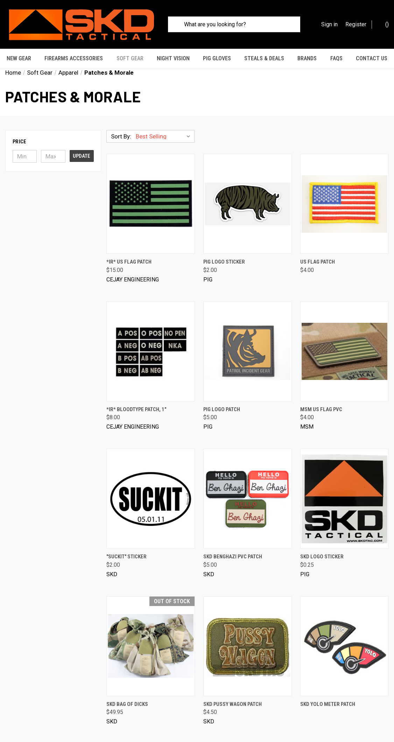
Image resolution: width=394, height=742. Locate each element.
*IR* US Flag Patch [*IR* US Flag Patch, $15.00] (129, 252)
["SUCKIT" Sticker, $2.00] (151, 488)
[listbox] (164, 126)
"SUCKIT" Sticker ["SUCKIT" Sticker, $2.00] (126, 547)
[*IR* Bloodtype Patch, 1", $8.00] (151, 341)
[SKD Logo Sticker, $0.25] (344, 488)
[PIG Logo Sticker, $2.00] (247, 194)
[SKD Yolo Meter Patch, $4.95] (344, 636)
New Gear (19, 58)
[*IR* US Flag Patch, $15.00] (151, 194)
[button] (53, 132)
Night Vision (173, 58)
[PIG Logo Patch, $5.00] (247, 341)
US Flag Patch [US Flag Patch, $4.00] (317, 252)
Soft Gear (130, 58)
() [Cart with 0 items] (383, 24)
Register (355, 24)
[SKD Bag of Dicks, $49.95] (151, 636)
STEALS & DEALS (264, 58)
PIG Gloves (217, 58)
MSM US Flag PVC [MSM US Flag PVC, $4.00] (321, 399)
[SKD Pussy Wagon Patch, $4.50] (247, 636)
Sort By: (121, 126)
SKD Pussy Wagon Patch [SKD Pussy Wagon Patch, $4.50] (232, 694)
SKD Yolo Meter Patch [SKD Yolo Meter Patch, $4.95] (327, 694)
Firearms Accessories (73, 58)
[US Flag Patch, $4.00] (344, 194)
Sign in (329, 24)
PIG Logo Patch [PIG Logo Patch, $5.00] (221, 399)
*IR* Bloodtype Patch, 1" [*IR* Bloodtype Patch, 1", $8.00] (136, 399)
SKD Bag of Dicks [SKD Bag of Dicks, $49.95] (127, 694)
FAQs (336, 58)
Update (81, 146)
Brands (307, 58)
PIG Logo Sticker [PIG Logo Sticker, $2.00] (224, 252)
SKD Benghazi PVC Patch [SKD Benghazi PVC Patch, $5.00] (232, 547)
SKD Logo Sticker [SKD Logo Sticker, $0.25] (322, 547)
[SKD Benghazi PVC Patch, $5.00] (247, 488)
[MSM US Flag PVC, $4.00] (344, 341)
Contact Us (371, 58)
